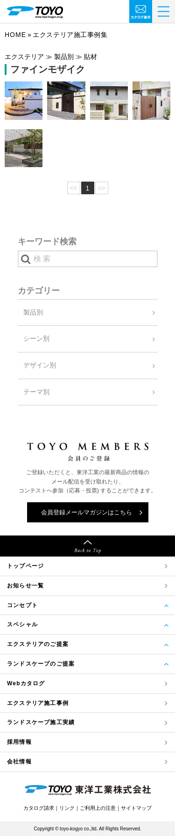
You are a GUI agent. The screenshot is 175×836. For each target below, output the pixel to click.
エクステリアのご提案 (38, 644)
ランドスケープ (41, 722)
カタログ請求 (38, 808)
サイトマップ (136, 808)
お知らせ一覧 (25, 585)
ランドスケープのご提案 (41, 663)
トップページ (25, 566)
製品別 (33, 312)
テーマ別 (36, 392)
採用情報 (19, 742)
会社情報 (19, 761)
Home (15, 34)
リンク (67, 808)
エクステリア (38, 703)
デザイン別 (39, 365)
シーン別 (36, 338)
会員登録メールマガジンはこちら (86, 512)
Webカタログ (26, 683)
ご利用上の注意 (98, 808)
